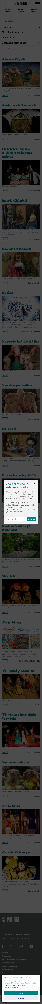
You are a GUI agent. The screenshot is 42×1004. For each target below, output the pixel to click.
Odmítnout (21, 998)
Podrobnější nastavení (11, 987)
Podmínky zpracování (14, 512)
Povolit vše (21, 993)
